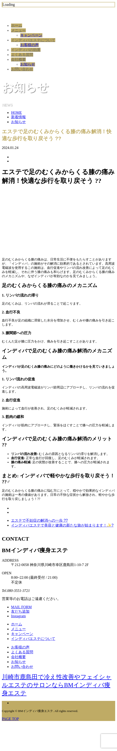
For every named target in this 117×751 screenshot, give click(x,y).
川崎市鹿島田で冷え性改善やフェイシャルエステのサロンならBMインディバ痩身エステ (56, 685)
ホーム (16, 25)
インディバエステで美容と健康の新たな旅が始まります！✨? (62, 525)
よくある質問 (22, 55)
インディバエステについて (33, 40)
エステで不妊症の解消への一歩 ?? (39, 520)
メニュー (18, 30)
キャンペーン (31, 35)
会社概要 (18, 59)
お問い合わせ (22, 69)
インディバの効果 (26, 50)
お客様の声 (29, 45)
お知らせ (27, 64)
